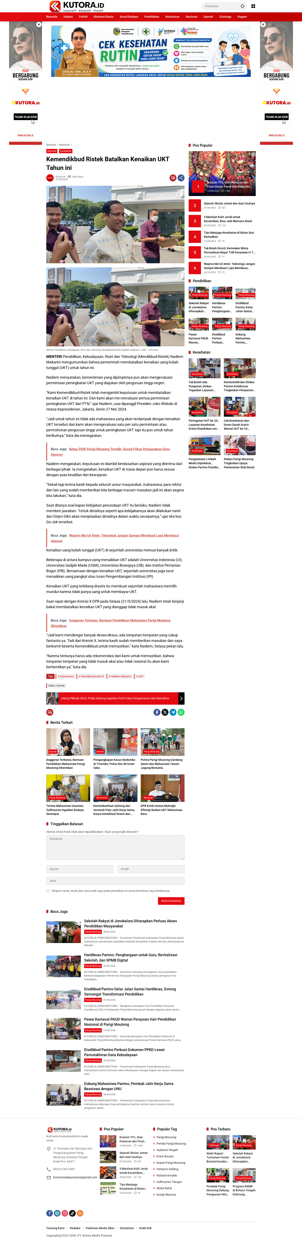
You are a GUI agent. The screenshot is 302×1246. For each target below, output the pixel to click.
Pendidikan (65, 151)
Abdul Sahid (164, 1188)
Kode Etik (145, 1228)
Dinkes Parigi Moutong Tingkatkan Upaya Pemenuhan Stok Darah (239, 463)
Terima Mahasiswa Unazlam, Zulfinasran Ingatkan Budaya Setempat (65, 810)
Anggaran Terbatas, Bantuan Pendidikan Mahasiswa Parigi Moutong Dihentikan (65, 763)
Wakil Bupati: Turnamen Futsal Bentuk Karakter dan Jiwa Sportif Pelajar (218, 1158)
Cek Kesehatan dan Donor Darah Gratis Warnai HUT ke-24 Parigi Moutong (236, 425)
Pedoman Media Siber (100, 1228)
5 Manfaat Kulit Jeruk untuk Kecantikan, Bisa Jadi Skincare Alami (228, 219)
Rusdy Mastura (166, 1194)
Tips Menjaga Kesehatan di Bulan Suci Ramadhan (229, 234)
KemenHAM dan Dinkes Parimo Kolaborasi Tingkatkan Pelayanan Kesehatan (239, 386)
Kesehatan (197, 374)
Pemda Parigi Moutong (171, 1143)
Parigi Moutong (151, 751)
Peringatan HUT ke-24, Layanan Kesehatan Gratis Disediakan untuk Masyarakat (204, 425)
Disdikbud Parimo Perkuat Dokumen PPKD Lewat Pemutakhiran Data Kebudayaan (221, 339)
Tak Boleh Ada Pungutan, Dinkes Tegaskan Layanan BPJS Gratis (201, 386)
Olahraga (214, 1145)
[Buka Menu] (253, 6)
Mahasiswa (67, 676)
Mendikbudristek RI (92, 676)
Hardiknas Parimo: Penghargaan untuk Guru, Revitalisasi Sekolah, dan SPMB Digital (221, 307)
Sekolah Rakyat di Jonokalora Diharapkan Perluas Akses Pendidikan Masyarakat (199, 307)
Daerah (53, 751)
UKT (141, 676)
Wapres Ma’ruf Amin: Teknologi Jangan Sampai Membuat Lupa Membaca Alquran (229, 266)
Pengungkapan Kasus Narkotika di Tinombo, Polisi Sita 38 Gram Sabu (114, 763)
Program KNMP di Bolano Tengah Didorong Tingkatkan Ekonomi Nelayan (244, 1191)
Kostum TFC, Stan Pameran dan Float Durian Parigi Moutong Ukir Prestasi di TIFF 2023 (134, 1139)
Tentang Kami (55, 1228)
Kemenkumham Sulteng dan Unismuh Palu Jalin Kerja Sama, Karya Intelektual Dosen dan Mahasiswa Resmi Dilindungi (114, 810)
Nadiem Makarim (121, 676)
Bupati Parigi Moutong (171, 1162)
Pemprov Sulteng (167, 1169)
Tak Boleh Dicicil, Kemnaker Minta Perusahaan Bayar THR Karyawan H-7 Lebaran (228, 250)
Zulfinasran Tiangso (169, 1181)
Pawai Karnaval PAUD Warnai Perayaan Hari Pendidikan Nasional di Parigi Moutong (199, 339)
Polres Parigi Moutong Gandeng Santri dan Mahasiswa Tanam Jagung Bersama (161, 763)
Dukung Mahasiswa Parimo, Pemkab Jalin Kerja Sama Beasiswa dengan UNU (244, 339)
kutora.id (60, 177)
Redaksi (75, 1228)
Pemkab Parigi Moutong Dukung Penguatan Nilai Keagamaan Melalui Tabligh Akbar (218, 1191)
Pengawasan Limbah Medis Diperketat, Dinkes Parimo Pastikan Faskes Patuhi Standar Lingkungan (204, 463)
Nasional (51, 151)
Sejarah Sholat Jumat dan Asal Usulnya (229, 203)
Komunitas (102, 797)
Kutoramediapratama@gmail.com (75, 1177)
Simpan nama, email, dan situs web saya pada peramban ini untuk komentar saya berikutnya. (111, 890)
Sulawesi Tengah (167, 1150)
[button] (242, 6)
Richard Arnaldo (167, 1175)
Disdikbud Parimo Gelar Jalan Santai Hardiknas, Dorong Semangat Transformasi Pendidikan (244, 307)
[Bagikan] (181, 177)
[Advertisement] (151, 108)
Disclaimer (127, 1228)
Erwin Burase (165, 1156)
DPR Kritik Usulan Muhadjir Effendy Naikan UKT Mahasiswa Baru (161, 810)
